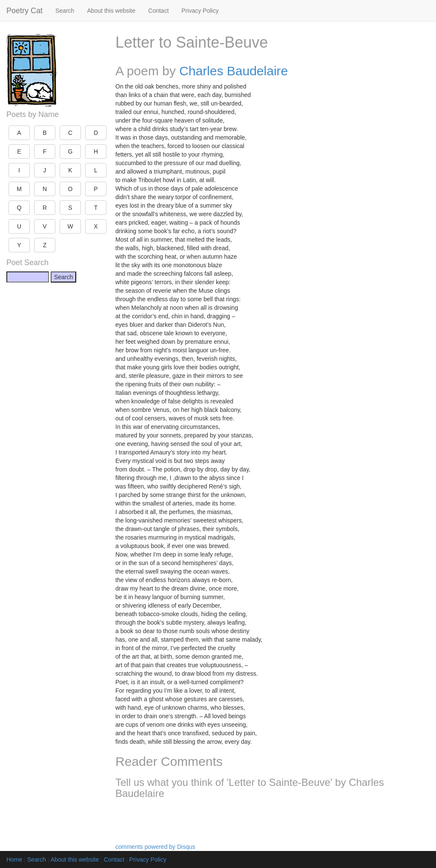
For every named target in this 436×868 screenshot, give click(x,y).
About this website (111, 10)
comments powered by (155, 846)
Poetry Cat (24, 10)
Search (64, 10)
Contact (158, 10)
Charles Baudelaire (233, 71)
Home (14, 859)
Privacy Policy (199, 10)
